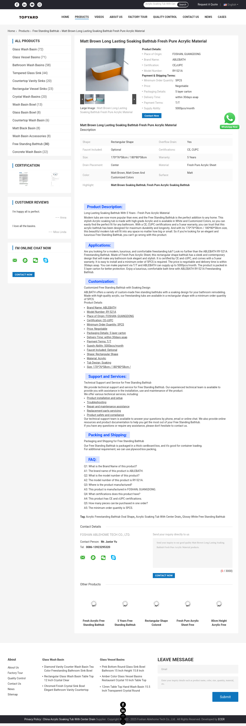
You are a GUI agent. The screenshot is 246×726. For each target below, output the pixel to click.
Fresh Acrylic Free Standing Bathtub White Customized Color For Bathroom (94, 623)
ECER (221, 719)
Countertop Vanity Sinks (28, 81)
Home (65, 16)
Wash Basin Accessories (29, 136)
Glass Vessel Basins (26, 57)
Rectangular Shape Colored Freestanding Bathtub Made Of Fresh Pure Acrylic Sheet (156, 623)
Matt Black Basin (24, 128)
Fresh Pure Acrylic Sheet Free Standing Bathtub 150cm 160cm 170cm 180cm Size (187, 623)
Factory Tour (137, 16)
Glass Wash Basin (24, 49)
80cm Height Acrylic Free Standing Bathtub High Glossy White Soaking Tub (219, 623)
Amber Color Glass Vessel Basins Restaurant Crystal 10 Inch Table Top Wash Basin (124, 679)
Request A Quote (208, 4)
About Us (116, 16)
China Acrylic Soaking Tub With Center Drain (69, 719)
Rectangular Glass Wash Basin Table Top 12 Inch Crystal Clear (69, 678)
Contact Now (152, 115)
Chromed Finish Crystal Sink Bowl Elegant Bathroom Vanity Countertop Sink (66, 688)
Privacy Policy (32, 719)
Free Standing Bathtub (45, 31)
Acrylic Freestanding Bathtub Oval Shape (110, 516)
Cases (222, 16)
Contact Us (191, 16)
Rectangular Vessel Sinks (29, 89)
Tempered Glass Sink (26, 73)
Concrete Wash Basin (27, 152)
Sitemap (13, 694)
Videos (99, 16)
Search (182, 4)
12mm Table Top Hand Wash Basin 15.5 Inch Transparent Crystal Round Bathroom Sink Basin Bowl (126, 689)
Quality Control (165, 16)
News (208, 16)
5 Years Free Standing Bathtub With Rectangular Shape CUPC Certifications (125, 623)
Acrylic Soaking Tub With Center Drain (158, 516)
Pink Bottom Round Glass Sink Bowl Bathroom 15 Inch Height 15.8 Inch (123, 668)
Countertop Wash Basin (28, 120)
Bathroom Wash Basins (28, 65)
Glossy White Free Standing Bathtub (203, 516)
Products (82, 16)
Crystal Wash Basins (26, 96)
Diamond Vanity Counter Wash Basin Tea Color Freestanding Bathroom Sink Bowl (69, 668)
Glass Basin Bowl (24, 112)
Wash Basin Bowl (24, 104)
